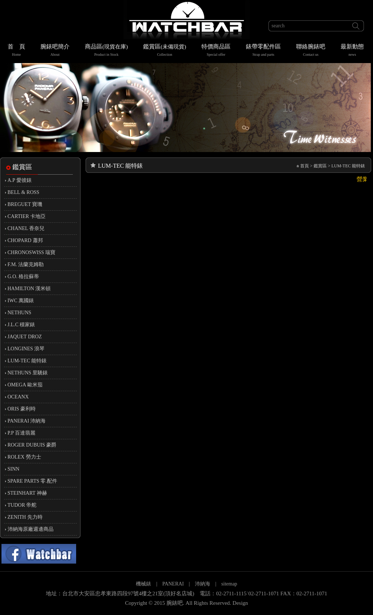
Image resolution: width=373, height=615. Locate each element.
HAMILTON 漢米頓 (29, 288)
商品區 (106, 50)
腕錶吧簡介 (55, 50)
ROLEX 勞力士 (24, 457)
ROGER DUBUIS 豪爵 (32, 445)
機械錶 (143, 584)
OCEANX (18, 397)
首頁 (304, 165)
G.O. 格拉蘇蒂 (23, 276)
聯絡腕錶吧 (310, 50)
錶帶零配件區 (263, 50)
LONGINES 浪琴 (26, 348)
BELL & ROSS (23, 192)
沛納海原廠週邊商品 (31, 529)
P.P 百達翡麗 (22, 433)
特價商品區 (216, 50)
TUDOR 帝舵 (22, 505)
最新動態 (352, 50)
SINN (14, 469)
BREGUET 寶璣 (25, 204)
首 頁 (16, 50)
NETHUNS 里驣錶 (28, 372)
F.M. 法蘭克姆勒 (26, 264)
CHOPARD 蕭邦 (25, 240)
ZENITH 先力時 (25, 517)
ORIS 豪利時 (22, 409)
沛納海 (202, 584)
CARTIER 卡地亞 (27, 216)
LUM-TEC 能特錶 (27, 360)
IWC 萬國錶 (21, 300)
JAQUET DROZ (25, 336)
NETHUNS (19, 312)
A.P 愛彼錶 (20, 180)
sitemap (229, 584)
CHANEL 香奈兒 (26, 228)
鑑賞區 (164, 50)
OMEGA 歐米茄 (25, 385)
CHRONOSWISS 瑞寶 (32, 252)
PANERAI (173, 584)
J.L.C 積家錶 (21, 324)
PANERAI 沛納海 (27, 421)
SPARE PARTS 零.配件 (32, 481)
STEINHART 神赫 (27, 493)
